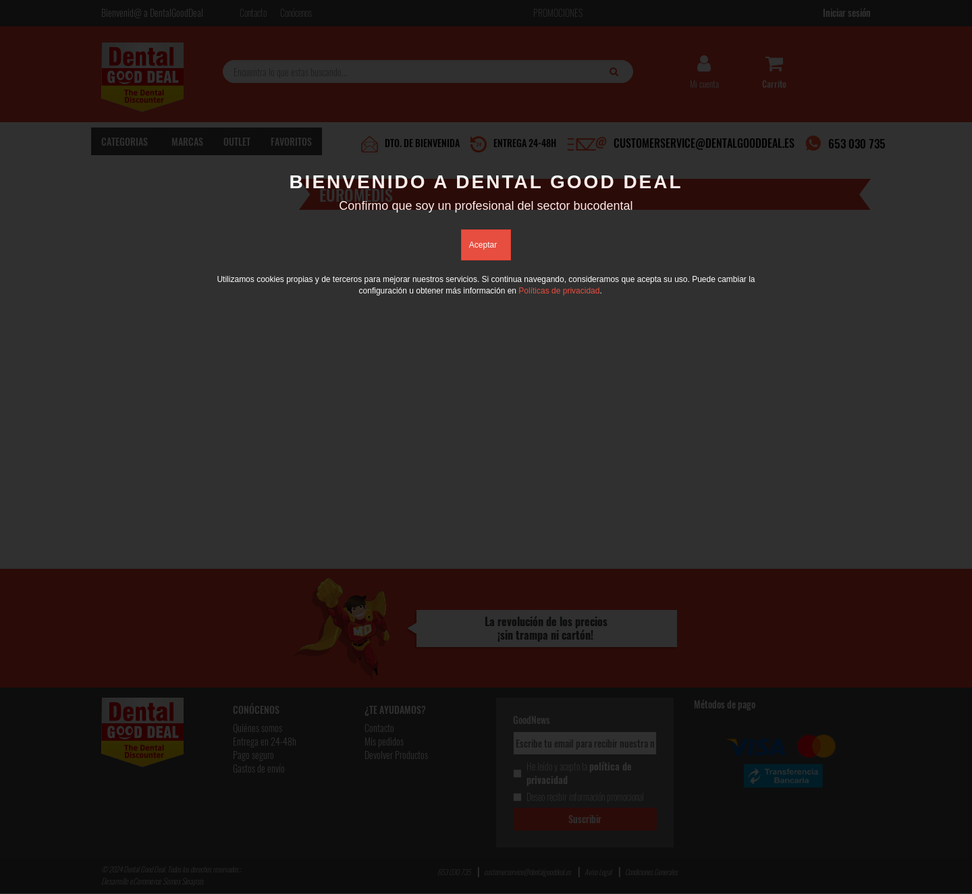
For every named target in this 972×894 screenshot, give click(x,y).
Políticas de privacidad (558, 291)
